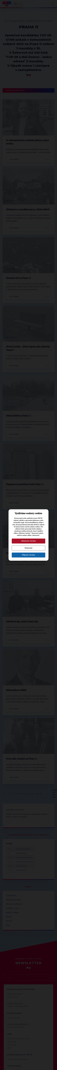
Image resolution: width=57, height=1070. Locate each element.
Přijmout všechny (28, 555)
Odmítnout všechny (28, 541)
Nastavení (28, 548)
